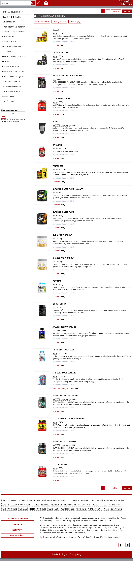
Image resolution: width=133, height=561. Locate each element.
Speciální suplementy (11, 86)
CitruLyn (57, 145)
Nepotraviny (7, 52)
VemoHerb (81, 509)
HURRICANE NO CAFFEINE (64, 441)
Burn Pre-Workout (62, 235)
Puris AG (23, 509)
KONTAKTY (17, 530)
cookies (116, 537)
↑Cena (127, 11)
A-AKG (55, 121)
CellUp (56, 29)
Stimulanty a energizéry (13, 91)
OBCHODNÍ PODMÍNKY (17, 518)
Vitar (106, 509)
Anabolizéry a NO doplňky (13, 27)
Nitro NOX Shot (61, 52)
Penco (81, 504)
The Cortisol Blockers (64, 372)
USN (54, 79)
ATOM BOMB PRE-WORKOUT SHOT (68, 75)
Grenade (75, 500)
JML (123, 500)
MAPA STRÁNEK (17, 535)
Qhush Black (59, 304)
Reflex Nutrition (37, 509)
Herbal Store (87, 500)
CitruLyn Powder (62, 98)
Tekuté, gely (75, 21)
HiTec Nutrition (112, 500)
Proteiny (6, 61)
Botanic (12, 500)
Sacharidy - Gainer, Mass (12, 81)
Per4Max (57, 281)
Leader (5, 504)
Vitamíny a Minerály (10, 96)
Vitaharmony (95, 509)
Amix (55, 33)
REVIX (50, 509)
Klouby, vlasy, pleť (10, 42)
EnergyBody (53, 500)
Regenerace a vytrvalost (13, 71)
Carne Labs (39, 500)
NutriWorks (70, 504)
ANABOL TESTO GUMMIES (64, 327)
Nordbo (45, 504)
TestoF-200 (58, 166)
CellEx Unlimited (61, 464)
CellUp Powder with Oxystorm (69, 418)
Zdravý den (116, 509)
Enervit (65, 500)
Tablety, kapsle (59, 21)
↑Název (116, 11)
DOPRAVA (17, 524)
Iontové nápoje (8, 37)
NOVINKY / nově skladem (12, 12)
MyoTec (35, 504)
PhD (54, 238)
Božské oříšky (25, 500)
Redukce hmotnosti (11, 66)
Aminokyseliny (8, 22)
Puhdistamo (114, 504)
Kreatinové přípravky (11, 47)
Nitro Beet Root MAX (63, 349)
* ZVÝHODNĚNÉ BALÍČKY (11, 17)
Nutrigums (56, 504)
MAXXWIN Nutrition (61, 125)
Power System (99, 504)
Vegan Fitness (67, 509)
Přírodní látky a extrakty (13, 57)
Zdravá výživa (8, 101)
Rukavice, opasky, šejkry (12, 76)
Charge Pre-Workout (63, 258)
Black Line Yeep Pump (63, 212)
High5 (99, 500)
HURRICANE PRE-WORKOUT (65, 395)
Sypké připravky (42, 21)
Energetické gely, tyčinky (13, 32)
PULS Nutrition (9, 509)
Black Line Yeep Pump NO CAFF (68, 189)
